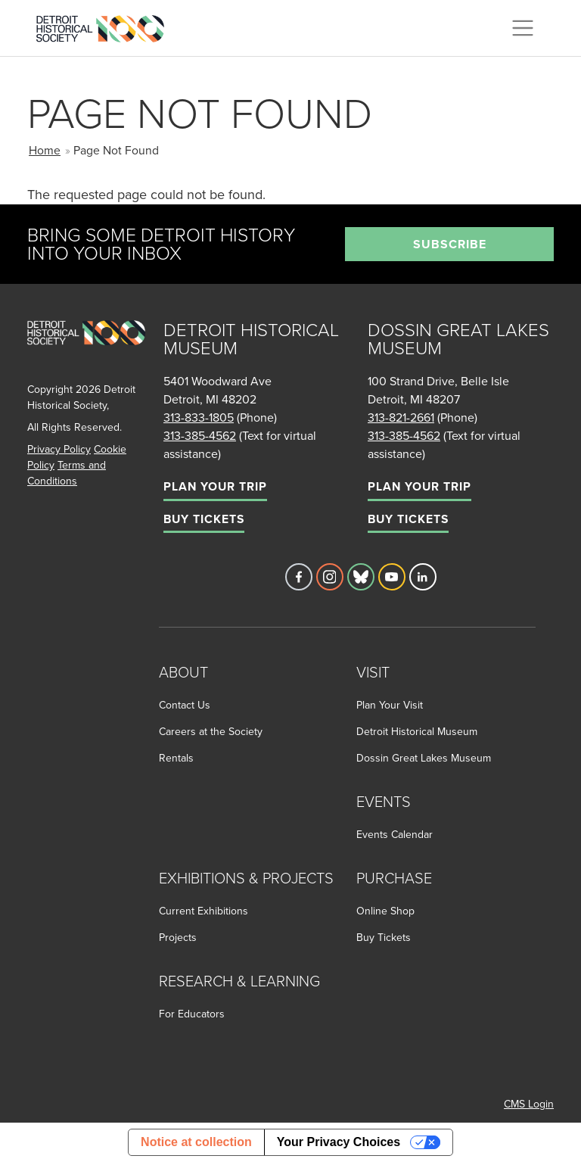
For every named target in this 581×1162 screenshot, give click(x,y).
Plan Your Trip (215, 486)
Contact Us (184, 704)
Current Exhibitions (203, 910)
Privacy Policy (59, 448)
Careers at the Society (211, 731)
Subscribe (449, 244)
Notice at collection (196, 1142)
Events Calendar (394, 834)
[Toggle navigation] (523, 28)
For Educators (192, 1013)
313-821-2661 (401, 417)
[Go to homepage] (86, 349)
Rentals (176, 757)
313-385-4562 (199, 435)
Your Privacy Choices (338, 1142)
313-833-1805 (198, 417)
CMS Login (529, 1103)
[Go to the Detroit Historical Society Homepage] (106, 26)
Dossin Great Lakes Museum (423, 757)
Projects (178, 937)
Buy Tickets (203, 519)
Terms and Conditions (66, 472)
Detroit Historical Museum (416, 731)
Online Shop (385, 910)
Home (45, 150)
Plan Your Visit (389, 704)
